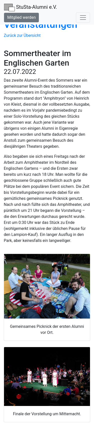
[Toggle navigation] (83, 18)
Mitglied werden (21, 17)
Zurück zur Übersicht (22, 35)
